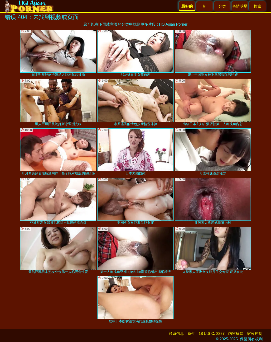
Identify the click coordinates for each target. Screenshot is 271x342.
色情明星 (239, 6)
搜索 (257, 6)
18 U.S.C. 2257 (212, 334)
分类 (222, 6)
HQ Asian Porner (173, 24)
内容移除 (235, 334)
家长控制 (254, 334)
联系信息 (176, 334)
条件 (191, 334)
